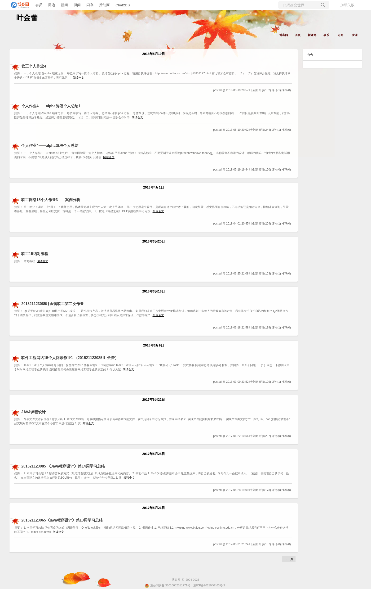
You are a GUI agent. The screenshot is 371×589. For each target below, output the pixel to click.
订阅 (340, 35)
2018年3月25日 (153, 241)
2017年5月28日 (153, 454)
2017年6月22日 (153, 399)
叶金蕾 (27, 18)
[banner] (18, 5)
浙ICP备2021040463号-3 (209, 585)
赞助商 (104, 5)
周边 (51, 5)
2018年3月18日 (153, 291)
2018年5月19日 (153, 54)
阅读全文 (78, 77)
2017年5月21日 (153, 508)
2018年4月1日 (153, 187)
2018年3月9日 (153, 345)
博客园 (283, 35)
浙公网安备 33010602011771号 (167, 585)
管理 (355, 35)
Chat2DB (122, 5)
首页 (298, 35)
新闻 (64, 5)
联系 (326, 35)
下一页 (289, 559)
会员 (38, 5)
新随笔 (312, 35)
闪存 (89, 5)
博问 (77, 5)
